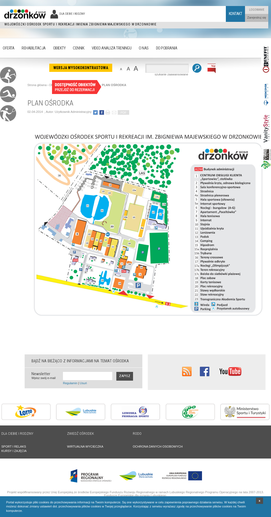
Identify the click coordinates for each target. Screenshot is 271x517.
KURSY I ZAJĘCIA (14, 451)
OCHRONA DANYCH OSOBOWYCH (158, 446)
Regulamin (70, 383)
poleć (114, 112)
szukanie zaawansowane (171, 74)
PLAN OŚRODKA (114, 85)
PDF (123, 112)
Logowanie (256, 9)
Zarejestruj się (256, 17)
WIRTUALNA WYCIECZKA (85, 446)
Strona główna (37, 85)
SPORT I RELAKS (13, 446)
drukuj (107, 112)
